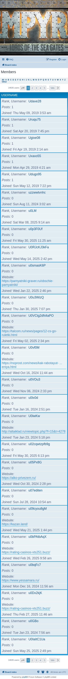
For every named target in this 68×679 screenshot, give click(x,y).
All (3, 80)
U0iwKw (34, 416)
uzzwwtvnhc (37, 192)
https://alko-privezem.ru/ (19, 478)
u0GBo (33, 621)
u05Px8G (35, 462)
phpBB (24, 677)
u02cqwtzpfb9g (39, 444)
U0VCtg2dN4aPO (41, 315)
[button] (23, 88)
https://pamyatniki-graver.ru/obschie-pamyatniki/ (27, 283)
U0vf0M (34, 347)
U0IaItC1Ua (36, 639)
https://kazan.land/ (15, 524)
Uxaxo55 (34, 156)
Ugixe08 (34, 138)
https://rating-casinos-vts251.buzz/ (26, 552)
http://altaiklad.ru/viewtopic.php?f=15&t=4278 (33, 431)
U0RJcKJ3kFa (38, 247)
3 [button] (36, 88)
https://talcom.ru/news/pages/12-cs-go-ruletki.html (29, 333)
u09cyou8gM (37, 508)
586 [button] (52, 88)
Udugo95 (34, 174)
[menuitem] (9, 59)
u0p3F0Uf (35, 229)
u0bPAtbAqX (37, 537)
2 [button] (32, 88)
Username (9, 95)
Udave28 (34, 101)
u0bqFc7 (34, 565)
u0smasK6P (37, 265)
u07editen (35, 490)
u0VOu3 (34, 379)
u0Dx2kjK (35, 593)
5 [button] (44, 88)
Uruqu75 (34, 119)
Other (4, 82)
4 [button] (40, 88)
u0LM (32, 211)
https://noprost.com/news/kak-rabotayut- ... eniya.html (32, 365)
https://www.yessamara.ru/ (20, 580)
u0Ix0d (33, 398)
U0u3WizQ (36, 297)
